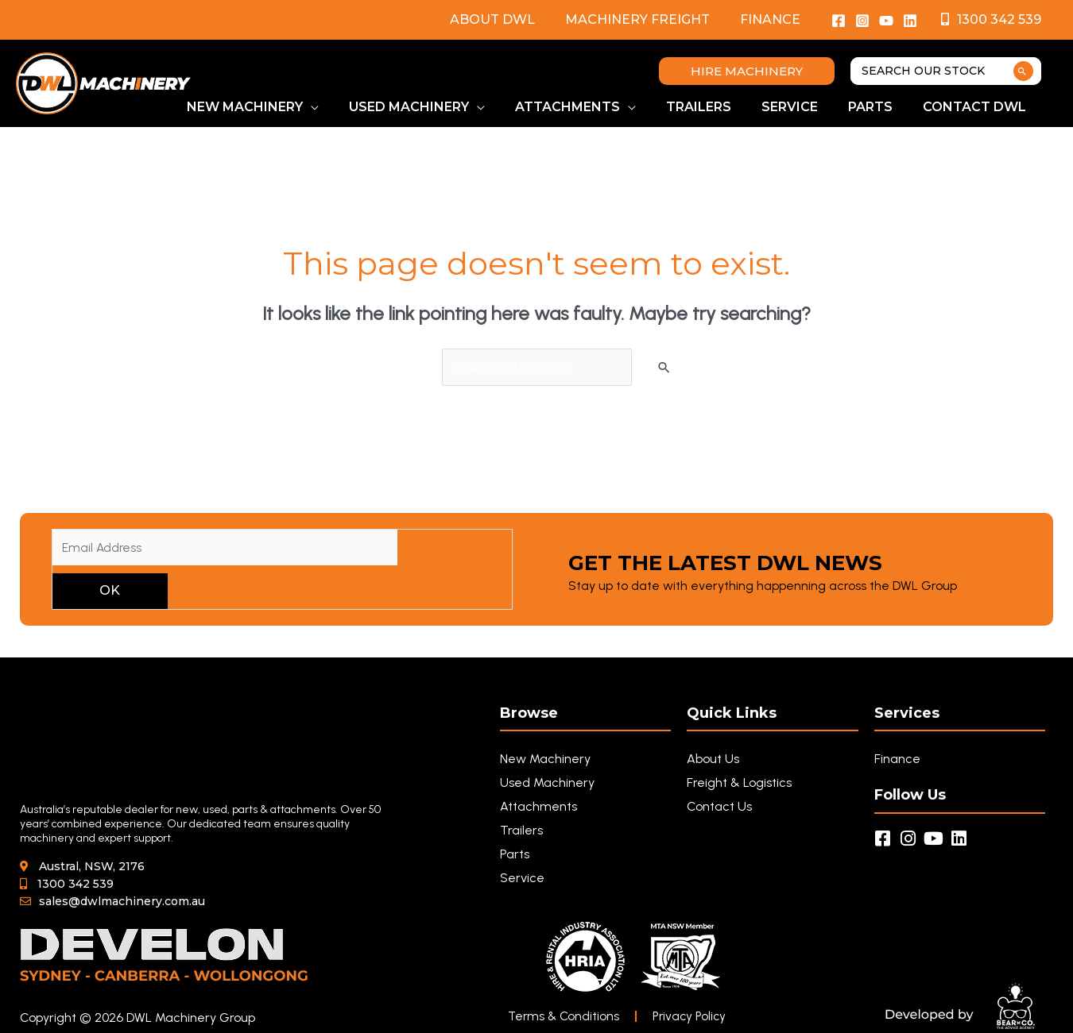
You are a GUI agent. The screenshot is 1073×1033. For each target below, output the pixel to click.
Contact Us (719, 807)
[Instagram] (862, 20)
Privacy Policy (694, 1016)
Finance (772, 19)
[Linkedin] (910, 20)
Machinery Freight (644, 19)
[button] (747, 71)
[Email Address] (224, 548)
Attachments (538, 807)
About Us (713, 759)
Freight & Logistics (739, 783)
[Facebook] (838, 20)
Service (522, 878)
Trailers (521, 830)
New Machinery (545, 759)
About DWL (504, 19)
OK (109, 591)
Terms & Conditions (565, 1016)
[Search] (1023, 71)
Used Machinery (547, 783)
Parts (514, 854)
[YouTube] (886, 20)
